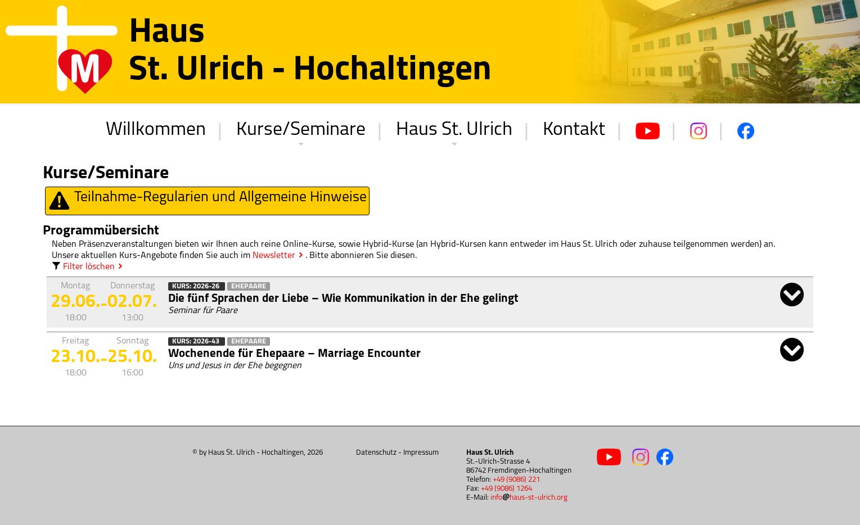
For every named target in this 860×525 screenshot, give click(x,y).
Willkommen (156, 130)
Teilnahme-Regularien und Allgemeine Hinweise (207, 200)
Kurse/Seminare (301, 130)
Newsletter (274, 255)
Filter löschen (83, 266)
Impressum (421, 452)
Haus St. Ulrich (454, 130)
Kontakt (574, 130)
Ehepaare (248, 286)
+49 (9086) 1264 (506, 488)
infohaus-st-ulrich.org (529, 497)
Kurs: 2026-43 (196, 341)
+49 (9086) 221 (516, 479)
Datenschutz (376, 452)
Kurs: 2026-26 (196, 286)
